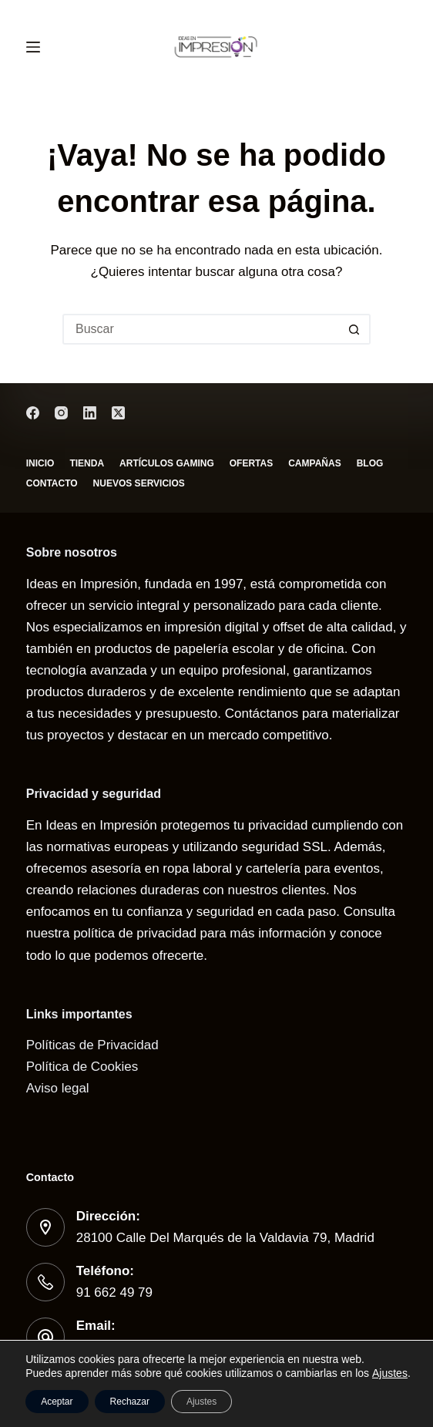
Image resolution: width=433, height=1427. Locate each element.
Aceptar (56, 1401)
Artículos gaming (166, 463)
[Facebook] (32, 412)
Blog (370, 463)
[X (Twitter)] (118, 412)
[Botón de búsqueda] (355, 329)
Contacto (52, 483)
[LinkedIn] (89, 412)
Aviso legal (57, 1088)
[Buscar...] (201, 329)
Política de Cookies (82, 1066)
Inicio (40, 463)
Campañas (314, 463)
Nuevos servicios (139, 483)
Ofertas (251, 463)
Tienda (86, 463)
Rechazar (129, 1401)
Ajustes (390, 1373)
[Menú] (33, 47)
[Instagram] (61, 412)
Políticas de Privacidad (92, 1045)
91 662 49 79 (114, 1292)
